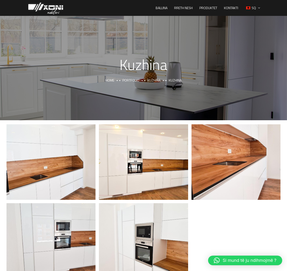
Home (109, 80)
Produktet (208, 7)
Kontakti (231, 7)
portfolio (130, 80)
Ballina (161, 7)
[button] (245, 260)
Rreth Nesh (183, 7)
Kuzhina (153, 80)
